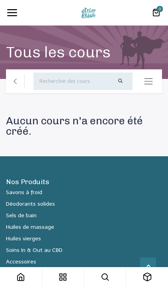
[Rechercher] (120, 81)
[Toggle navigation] (12, 13)
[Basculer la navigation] (148, 81)
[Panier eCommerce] (156, 13)
